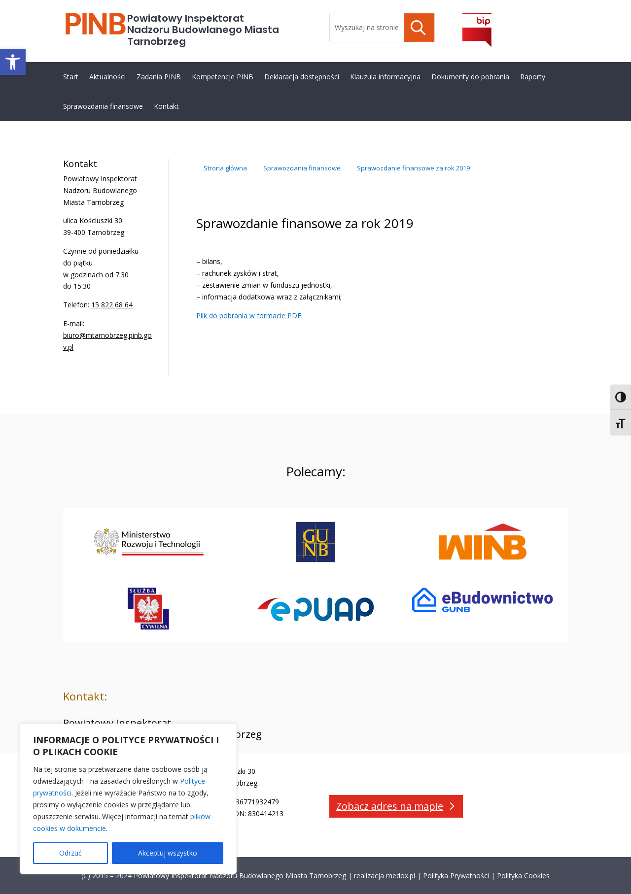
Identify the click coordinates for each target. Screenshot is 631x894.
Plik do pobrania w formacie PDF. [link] (249, 315)
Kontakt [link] (166, 106)
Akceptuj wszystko (167, 853)
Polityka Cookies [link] (523, 875)
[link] (13, 62)
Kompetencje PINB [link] (222, 76)
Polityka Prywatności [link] (456, 875)
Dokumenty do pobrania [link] (470, 76)
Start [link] (70, 76)
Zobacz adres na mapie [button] (389, 806)
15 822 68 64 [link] (112, 304)
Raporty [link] (532, 76)
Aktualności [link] (107, 76)
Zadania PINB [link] (159, 76)
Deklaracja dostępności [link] (301, 76)
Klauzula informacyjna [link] (385, 76)
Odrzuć (70, 853)
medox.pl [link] (400, 875)
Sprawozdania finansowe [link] (103, 106)
